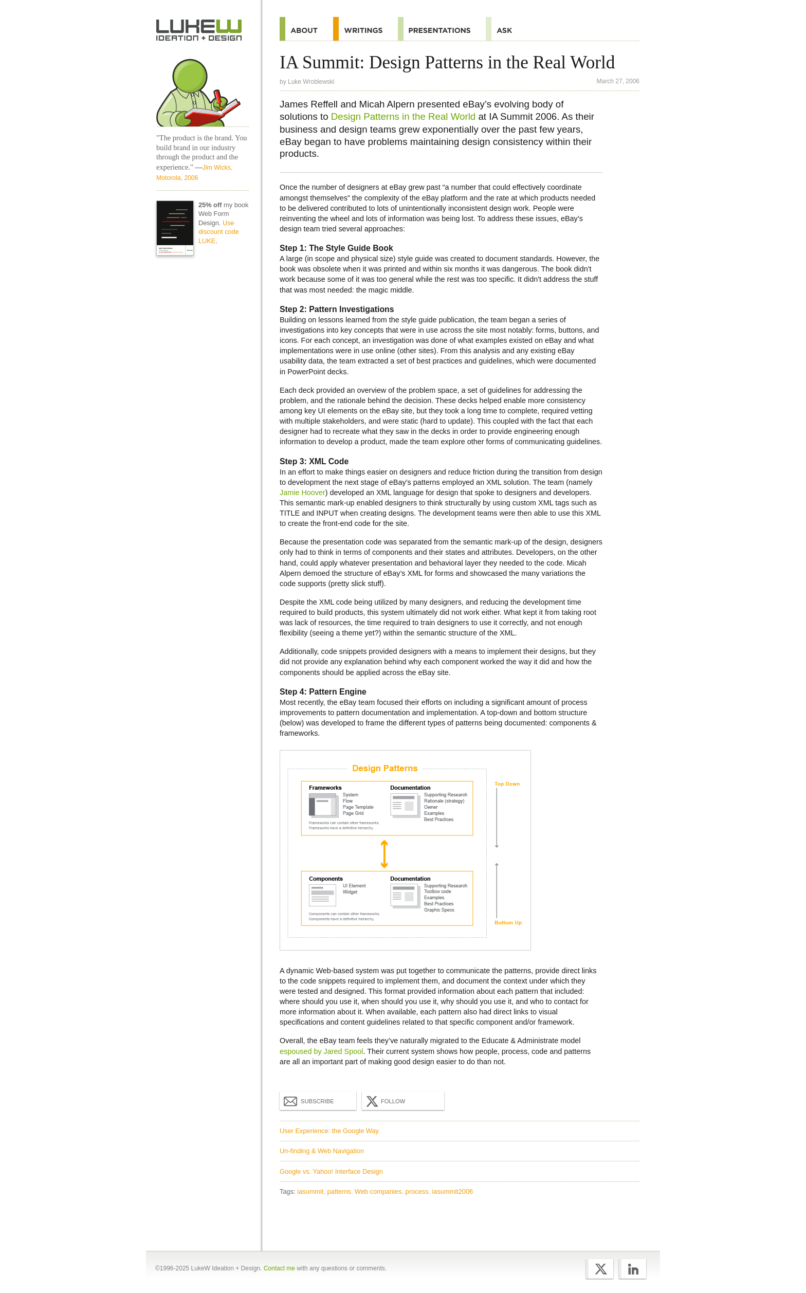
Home (199, 30)
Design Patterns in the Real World (403, 116)
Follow (384, 1101)
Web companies (378, 1191)
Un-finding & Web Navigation (322, 1151)
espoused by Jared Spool (321, 1051)
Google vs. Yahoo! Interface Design (331, 1171)
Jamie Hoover (302, 492)
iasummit (310, 1191)
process (417, 1191)
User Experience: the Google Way (329, 1131)
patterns (339, 1191)
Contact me (279, 1268)
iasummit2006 (452, 1191)
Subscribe (309, 1101)
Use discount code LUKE (218, 232)
